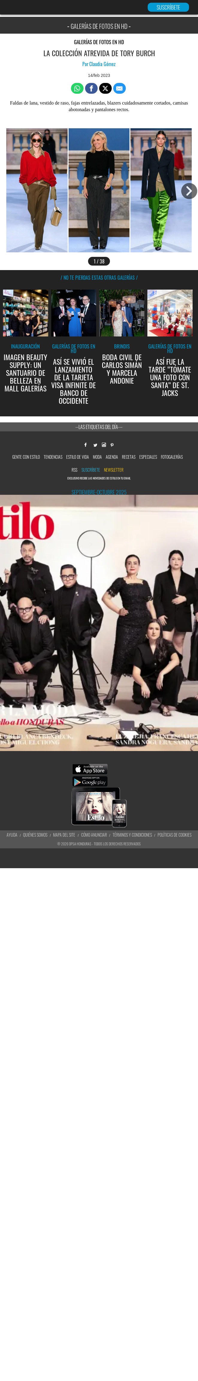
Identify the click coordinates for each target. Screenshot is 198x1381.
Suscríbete (90, 470)
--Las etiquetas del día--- (99, 426)
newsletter (113, 470)
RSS (74, 470)
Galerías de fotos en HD (99, 42)
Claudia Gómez (102, 64)
